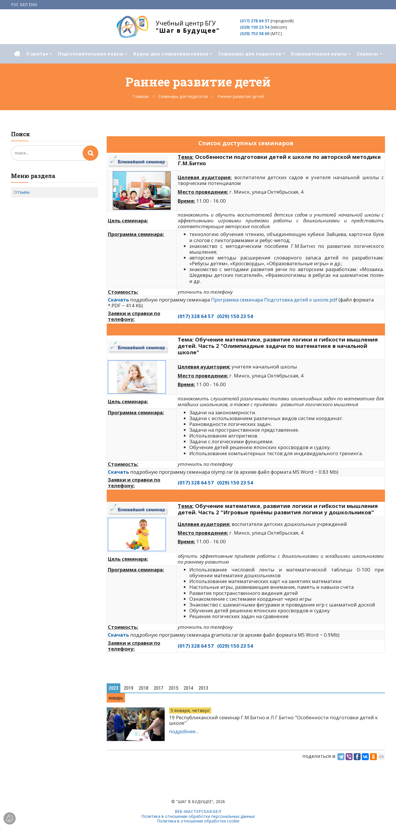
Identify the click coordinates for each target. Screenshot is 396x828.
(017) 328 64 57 (196, 316)
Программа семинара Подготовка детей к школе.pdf (274, 299)
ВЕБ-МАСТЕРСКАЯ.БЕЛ (198, 811)
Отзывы (22, 192)
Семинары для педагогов (183, 96)
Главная (140, 96)
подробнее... (184, 731)
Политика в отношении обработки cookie (198, 821)
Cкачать (118, 472)
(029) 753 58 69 (254, 33)
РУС (15, 4)
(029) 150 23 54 (254, 27)
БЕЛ (24, 4)
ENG (33, 4)
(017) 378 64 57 (254, 20)
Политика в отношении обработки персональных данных (198, 816)
